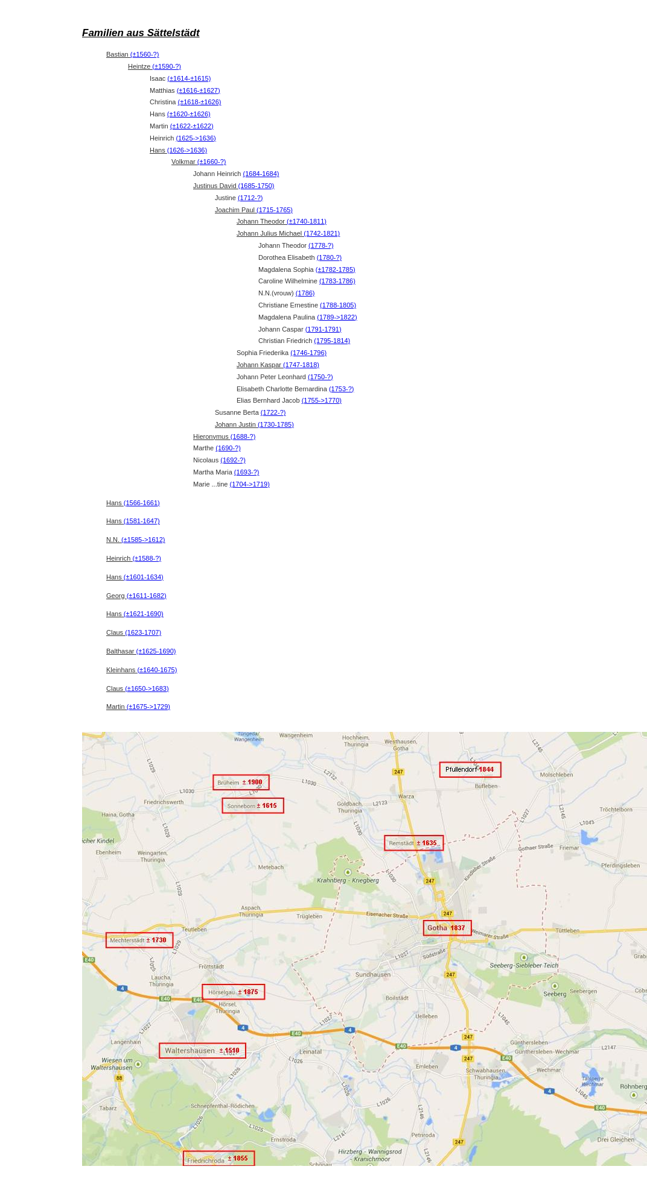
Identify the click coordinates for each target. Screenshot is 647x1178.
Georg (136, 595)
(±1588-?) (146, 558)
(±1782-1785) (335, 269)
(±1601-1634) (144, 577)
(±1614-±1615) (189, 78)
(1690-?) (228, 448)
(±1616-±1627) (198, 90)
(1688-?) (243, 436)
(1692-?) (233, 460)
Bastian (132, 54)
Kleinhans (141, 669)
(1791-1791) (323, 329)
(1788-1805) (338, 305)
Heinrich (133, 558)
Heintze (154, 66)
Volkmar (198, 161)
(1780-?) (329, 257)
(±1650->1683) (146, 688)
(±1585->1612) (143, 539)
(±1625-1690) (156, 651)
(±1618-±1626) (199, 102)
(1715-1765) (275, 209)
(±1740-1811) (307, 221)
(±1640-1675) (157, 669)
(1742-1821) (322, 233)
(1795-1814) (332, 340)
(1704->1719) (250, 484)
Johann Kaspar (278, 364)
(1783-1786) (337, 281)
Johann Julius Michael (288, 233)
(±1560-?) (144, 54)
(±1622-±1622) (192, 126)
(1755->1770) (322, 400)
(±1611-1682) (147, 595)
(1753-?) (341, 388)
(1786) (305, 293)
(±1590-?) (166, 66)
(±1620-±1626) (189, 114)
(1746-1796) (308, 352)
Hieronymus (224, 436)
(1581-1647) (142, 520)
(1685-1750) (256, 185)
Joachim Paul (254, 209)
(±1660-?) (211, 161)
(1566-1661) (142, 502)
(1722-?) (273, 412)
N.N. (135, 539)
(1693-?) (247, 472)
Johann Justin (254, 424)
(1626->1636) (187, 150)
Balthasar (141, 651)
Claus (133, 632)
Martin (138, 706)
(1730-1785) (276, 424)
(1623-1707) (143, 632)
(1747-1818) (301, 364)
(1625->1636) (195, 138)
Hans (178, 150)
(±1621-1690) (144, 613)
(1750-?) (320, 376)
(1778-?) (321, 245)
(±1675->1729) (148, 706)
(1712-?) (250, 197)
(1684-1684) (261, 173)
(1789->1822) (337, 317)
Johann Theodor (282, 221)
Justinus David (234, 185)
